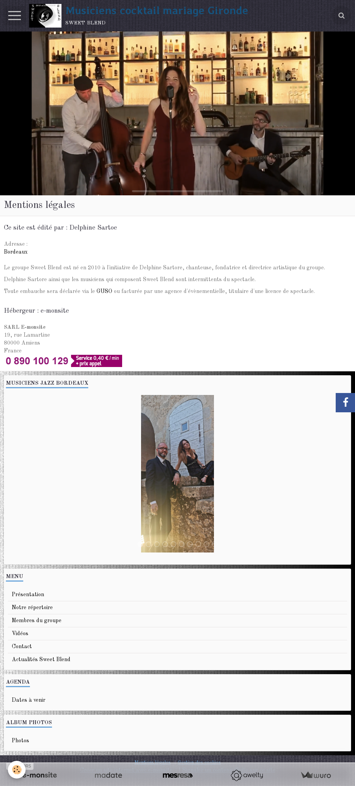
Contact (22, 646)
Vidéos (20, 633)
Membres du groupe (36, 620)
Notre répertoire (32, 607)
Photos (20, 740)
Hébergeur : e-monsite (36, 311)
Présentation (28, 594)
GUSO (104, 291)
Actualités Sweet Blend (41, 659)
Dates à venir (28, 700)
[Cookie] (17, 770)
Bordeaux (16, 252)
